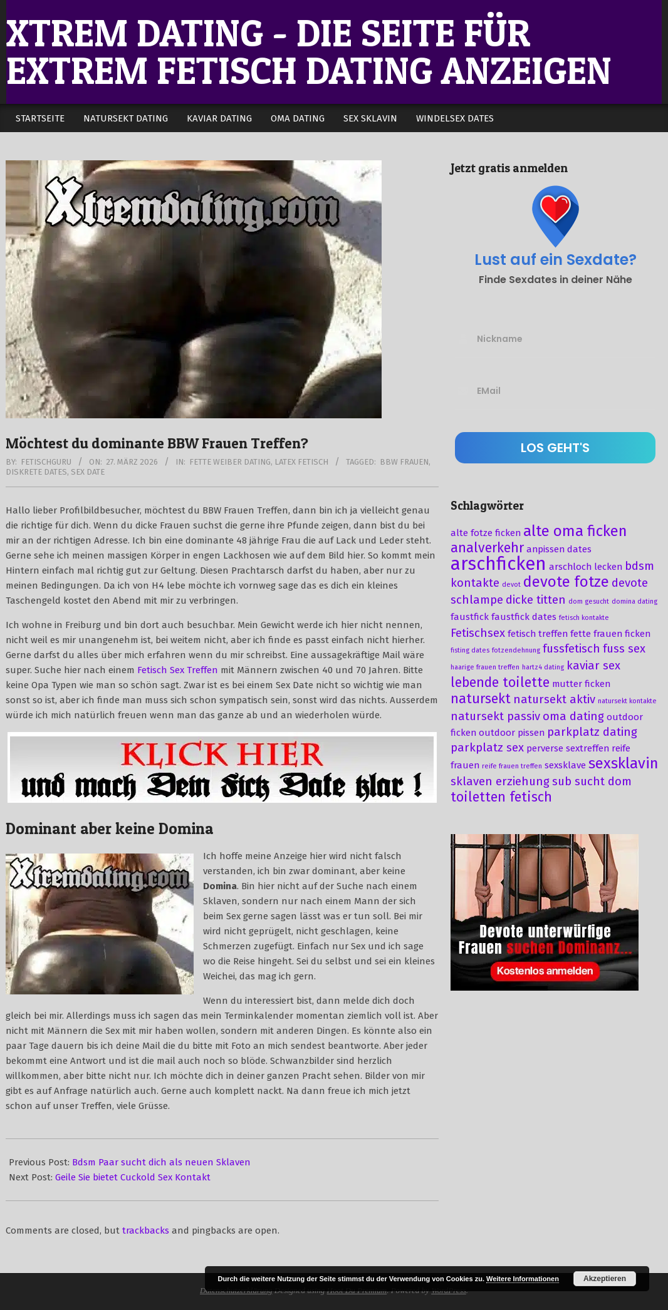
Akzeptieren (604, 1278)
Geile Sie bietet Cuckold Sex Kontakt (133, 1177)
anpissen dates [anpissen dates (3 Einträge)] (559, 549)
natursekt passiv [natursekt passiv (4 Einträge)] (495, 716)
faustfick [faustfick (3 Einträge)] (470, 616)
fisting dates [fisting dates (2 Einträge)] (470, 650)
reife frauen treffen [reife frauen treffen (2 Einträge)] (512, 766)
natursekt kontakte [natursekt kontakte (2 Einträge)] (627, 701)
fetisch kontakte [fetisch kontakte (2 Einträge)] (584, 618)
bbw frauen (404, 462)
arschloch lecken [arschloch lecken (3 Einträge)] (585, 566)
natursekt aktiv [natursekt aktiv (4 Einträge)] (554, 699)
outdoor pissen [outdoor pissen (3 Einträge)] (512, 732)
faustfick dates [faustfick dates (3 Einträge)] (523, 616)
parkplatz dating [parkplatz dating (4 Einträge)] (592, 732)
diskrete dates (36, 472)
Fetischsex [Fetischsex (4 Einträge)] (478, 633)
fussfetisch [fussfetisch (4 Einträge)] (571, 649)
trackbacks (145, 1230)
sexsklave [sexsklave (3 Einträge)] (565, 765)
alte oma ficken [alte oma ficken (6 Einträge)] (575, 531)
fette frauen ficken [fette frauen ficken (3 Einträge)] (610, 633)
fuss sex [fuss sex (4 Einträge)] (624, 649)
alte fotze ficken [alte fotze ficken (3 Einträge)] (486, 533)
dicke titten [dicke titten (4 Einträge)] (536, 600)
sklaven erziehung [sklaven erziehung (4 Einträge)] (500, 781)
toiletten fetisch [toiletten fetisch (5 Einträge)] (501, 797)
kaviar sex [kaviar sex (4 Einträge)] (593, 666)
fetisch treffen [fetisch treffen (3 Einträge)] (538, 633)
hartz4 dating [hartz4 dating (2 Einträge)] (543, 667)
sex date (88, 472)
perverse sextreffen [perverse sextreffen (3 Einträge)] (567, 748)
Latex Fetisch (301, 462)
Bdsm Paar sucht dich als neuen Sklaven (161, 1162)
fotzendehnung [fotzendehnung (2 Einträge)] (516, 650)
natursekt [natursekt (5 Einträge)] (481, 699)
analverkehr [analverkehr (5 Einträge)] (487, 548)
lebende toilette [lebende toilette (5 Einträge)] (500, 682)
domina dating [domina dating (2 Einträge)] (634, 601)
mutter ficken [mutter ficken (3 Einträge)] (581, 683)
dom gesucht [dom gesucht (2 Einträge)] (588, 601)
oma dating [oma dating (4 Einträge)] (573, 716)
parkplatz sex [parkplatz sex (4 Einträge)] (487, 748)
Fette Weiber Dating (230, 462)
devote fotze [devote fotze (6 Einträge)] (566, 582)
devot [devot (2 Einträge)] (511, 584)
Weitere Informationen (522, 1278)
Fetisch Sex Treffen (177, 670)
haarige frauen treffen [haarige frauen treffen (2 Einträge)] (485, 667)
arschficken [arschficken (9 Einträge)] (498, 564)
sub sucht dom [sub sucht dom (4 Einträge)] (592, 781)
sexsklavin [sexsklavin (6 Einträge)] (623, 763)
